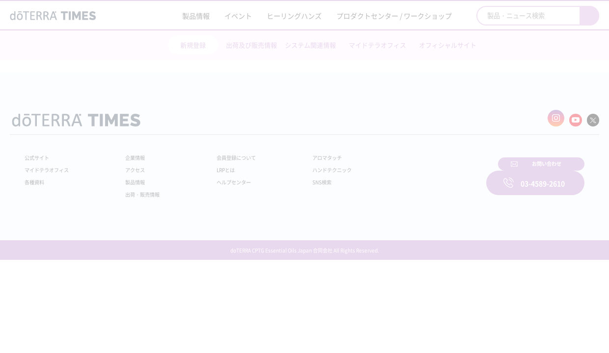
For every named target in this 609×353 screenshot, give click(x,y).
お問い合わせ (429, 176)
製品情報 (196, 16)
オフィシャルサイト (447, 45)
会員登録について (222, 153)
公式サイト (39, 153)
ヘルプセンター (219, 177)
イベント (238, 16)
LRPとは (209, 165)
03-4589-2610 (543, 176)
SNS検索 (296, 177)
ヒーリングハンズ (294, 16)
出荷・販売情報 (138, 189)
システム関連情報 (310, 45)
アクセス (129, 165)
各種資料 (36, 177)
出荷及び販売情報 (251, 45)
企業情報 (129, 153)
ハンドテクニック (308, 165)
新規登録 (193, 45)
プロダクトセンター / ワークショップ (394, 16)
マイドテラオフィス (377, 45)
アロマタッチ (303, 153)
